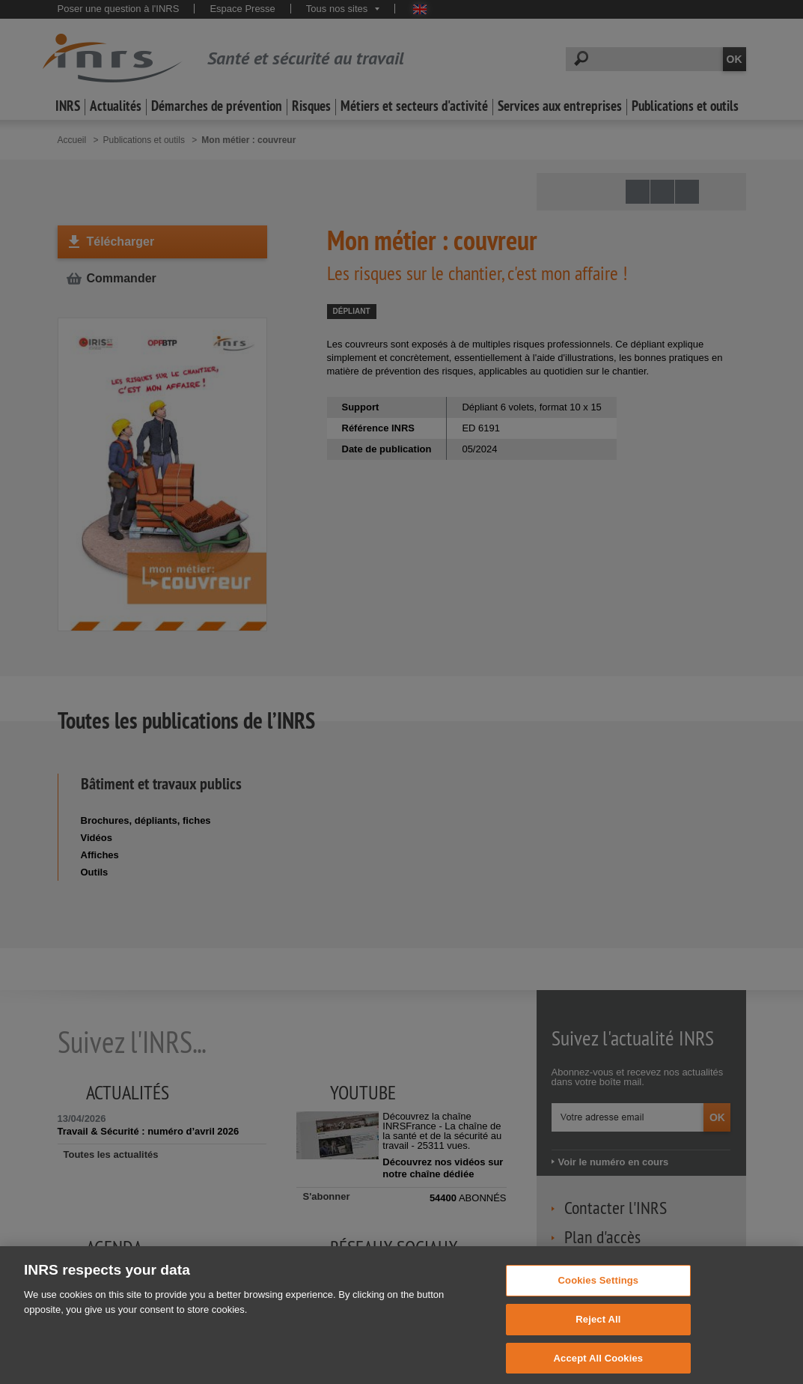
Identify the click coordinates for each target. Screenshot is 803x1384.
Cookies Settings (598, 1289)
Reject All (597, 1328)
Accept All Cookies (599, 1367)
